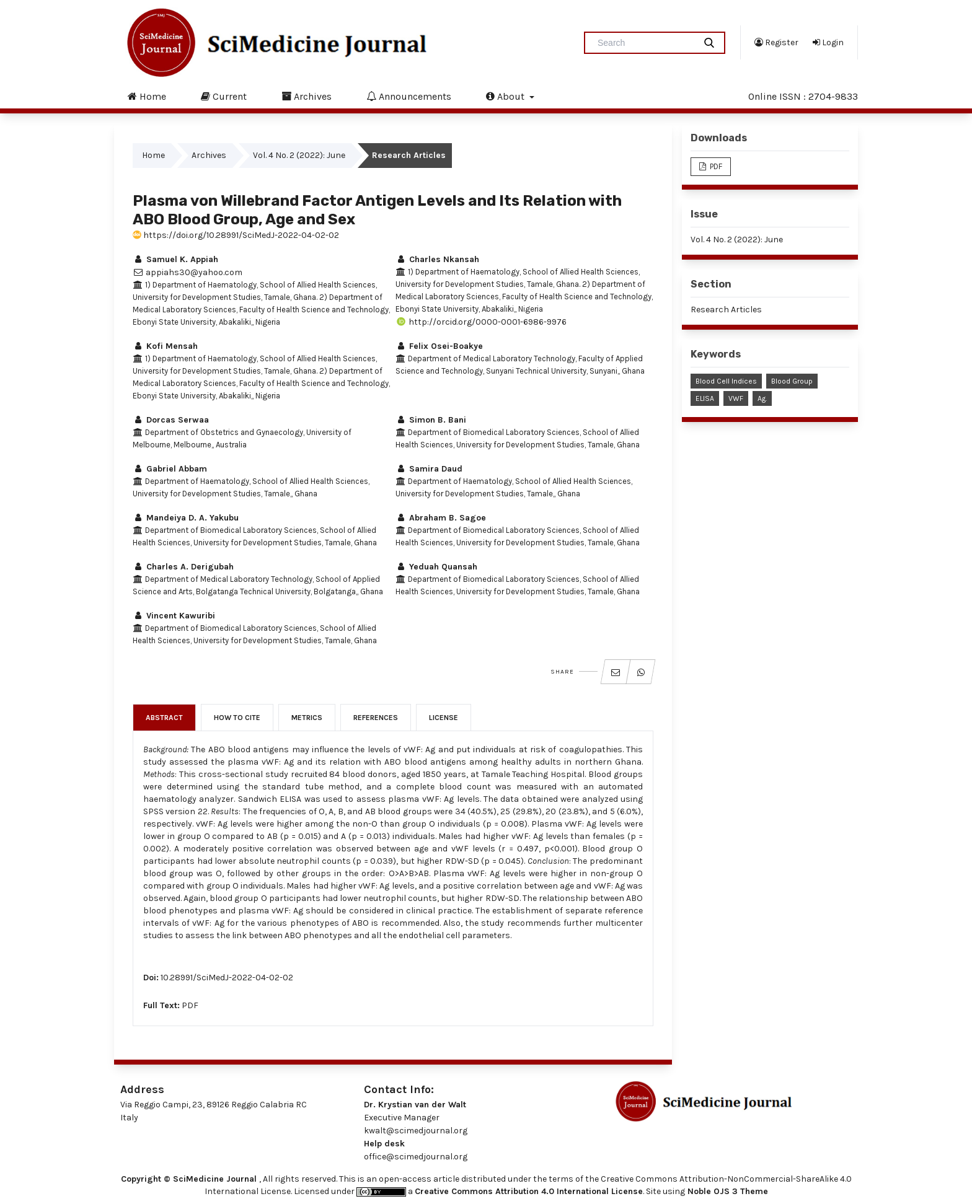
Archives (306, 96)
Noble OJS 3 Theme (726, 1191)
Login (828, 42)
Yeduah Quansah (436, 566)
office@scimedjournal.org (415, 1156)
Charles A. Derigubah (183, 566)
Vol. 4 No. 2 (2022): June (299, 155)
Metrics (306, 717)
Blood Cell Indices (726, 381)
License (443, 717)
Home (147, 96)
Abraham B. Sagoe (440, 517)
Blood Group (792, 381)
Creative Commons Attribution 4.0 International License (529, 1191)
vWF (735, 398)
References (375, 717)
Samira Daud (428, 469)
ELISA (705, 398)
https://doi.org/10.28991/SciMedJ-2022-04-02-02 (236, 235)
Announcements (408, 96)
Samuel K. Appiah (175, 259)
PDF (190, 1005)
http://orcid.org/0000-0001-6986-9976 (481, 322)
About (506, 96)
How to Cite (237, 717)
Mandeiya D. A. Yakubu (186, 517)
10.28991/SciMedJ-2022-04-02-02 (227, 977)
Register (776, 42)
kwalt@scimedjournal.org (415, 1130)
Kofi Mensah (165, 346)
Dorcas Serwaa (171, 420)
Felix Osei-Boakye (439, 346)
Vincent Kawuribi (174, 615)
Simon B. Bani (430, 420)
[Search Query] (644, 43)
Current (224, 96)
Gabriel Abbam (170, 469)
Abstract (164, 717)
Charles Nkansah (437, 259)
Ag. (762, 398)
